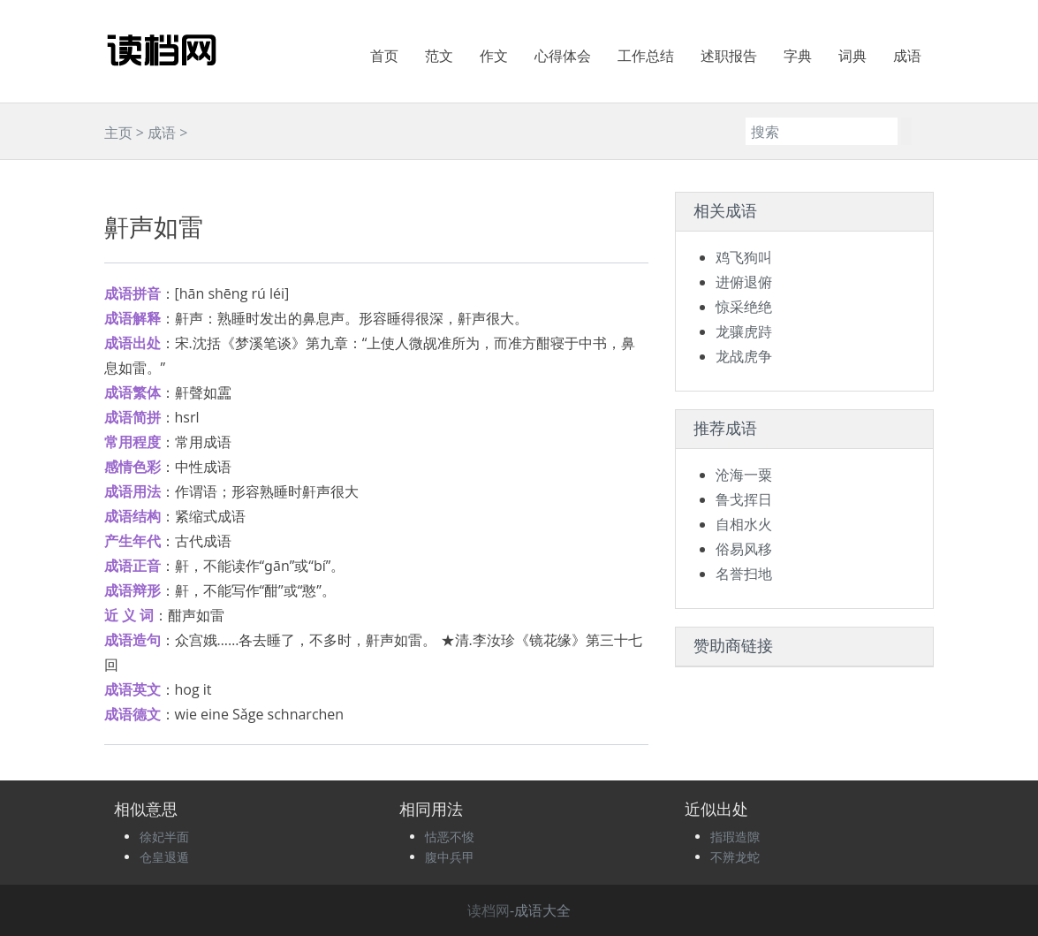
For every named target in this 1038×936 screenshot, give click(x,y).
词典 (852, 55)
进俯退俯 (744, 282)
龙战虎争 (744, 356)
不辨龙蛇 (735, 856)
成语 (907, 55)
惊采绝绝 (744, 306)
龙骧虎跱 (744, 331)
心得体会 (562, 55)
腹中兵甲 (449, 856)
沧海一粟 (744, 474)
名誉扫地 (744, 573)
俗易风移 (744, 549)
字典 (798, 55)
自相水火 (744, 524)
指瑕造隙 (735, 836)
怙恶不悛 (449, 836)
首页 (384, 55)
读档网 (488, 910)
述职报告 (729, 55)
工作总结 (645, 55)
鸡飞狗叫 (744, 257)
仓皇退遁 (164, 856)
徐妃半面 (164, 836)
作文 (494, 55)
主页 (118, 132)
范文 (439, 55)
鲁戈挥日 (744, 499)
